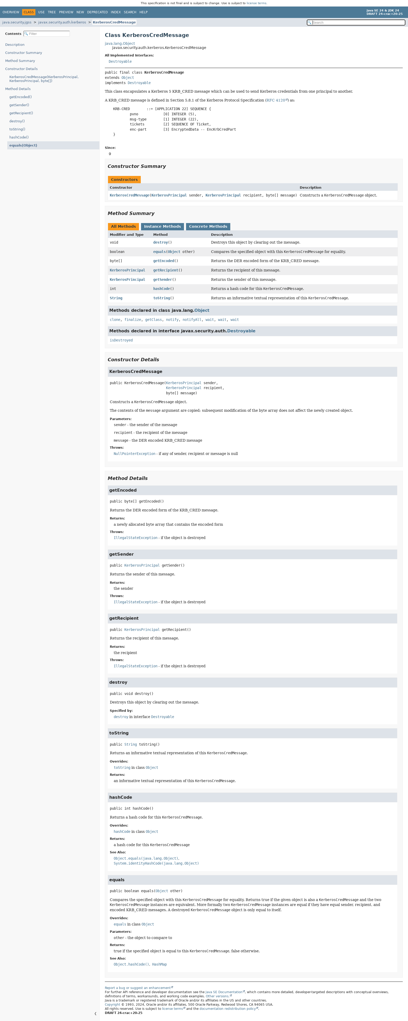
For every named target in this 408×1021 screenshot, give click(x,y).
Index (116, 12)
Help (143, 12)
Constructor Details (21, 69)
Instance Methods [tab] (162, 226)
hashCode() (19, 137)
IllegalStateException (135, 538)
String (116, 298)
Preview (66, 12)
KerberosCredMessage (114, 22)
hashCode (161, 289)
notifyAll (192, 320)
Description (16, 45)
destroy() (17, 121)
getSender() (19, 105)
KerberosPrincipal (169, 195)
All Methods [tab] (123, 226)
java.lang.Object (120, 43)
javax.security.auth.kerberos (62, 22)
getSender (162, 279)
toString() (17, 129)
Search (130, 12)
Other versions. (218, 996)
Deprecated (97, 12)
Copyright (112, 1004)
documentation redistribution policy (228, 1009)
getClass (153, 320)
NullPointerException (134, 454)
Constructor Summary (23, 53)
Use (41, 12)
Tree (52, 12)
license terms (256, 3)
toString (161, 298)
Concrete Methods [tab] (208, 226)
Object (128, 77)
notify (172, 320)
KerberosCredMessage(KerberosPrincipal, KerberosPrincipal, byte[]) (44, 79)
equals (159, 252)
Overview (11, 12)
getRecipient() (21, 113)
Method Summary (20, 61)
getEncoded (163, 261)
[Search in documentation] (356, 23)
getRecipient (165, 270)
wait (210, 320)
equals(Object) (21, 145)
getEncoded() (20, 97)
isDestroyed (121, 340)
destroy (160, 242)
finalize (132, 320)
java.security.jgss (16, 22)
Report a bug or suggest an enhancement (138, 988)
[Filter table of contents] (46, 34)
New (80, 12)
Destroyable (120, 61)
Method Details (18, 89)
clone (115, 320)
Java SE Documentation (224, 992)
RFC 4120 (275, 100)
